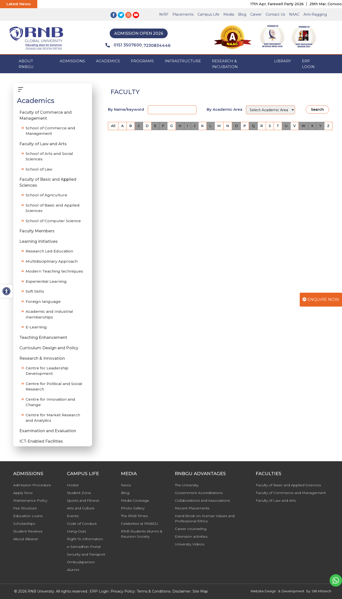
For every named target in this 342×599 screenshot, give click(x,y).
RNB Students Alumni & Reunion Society (141, 534)
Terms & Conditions (153, 591)
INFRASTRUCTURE (183, 61)
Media (228, 14)
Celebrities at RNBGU (139, 523)
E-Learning (36, 327)
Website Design (263, 591)
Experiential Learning (46, 281)
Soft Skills (35, 291)
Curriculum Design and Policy (48, 348)
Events (73, 516)
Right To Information (85, 539)
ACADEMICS (108, 61)
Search (317, 109)
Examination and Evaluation (47, 430)
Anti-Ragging (315, 14)
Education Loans (28, 516)
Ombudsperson (81, 562)
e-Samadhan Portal (83, 546)
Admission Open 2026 (138, 33)
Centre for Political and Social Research (54, 386)
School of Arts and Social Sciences (49, 156)
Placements (183, 14)
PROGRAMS (142, 61)
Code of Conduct (82, 523)
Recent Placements (192, 508)
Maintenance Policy (30, 500)
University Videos (189, 544)
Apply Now (23, 493)
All (113, 126)
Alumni (73, 569)
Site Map (200, 591)
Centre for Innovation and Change (50, 402)
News (126, 485)
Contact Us (275, 14)
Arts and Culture (81, 508)
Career (256, 14)
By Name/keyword (126, 109)
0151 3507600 (123, 45)
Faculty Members (36, 231)
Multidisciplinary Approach (52, 261)
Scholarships (24, 523)
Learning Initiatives (38, 241)
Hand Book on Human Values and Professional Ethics (205, 518)
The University (186, 485)
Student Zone (79, 493)
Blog (242, 14)
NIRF (163, 14)
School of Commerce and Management (50, 131)
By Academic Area (224, 109)
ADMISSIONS (72, 61)
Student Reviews (27, 531)
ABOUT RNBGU (26, 64)
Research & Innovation (42, 358)
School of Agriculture (46, 195)
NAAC (294, 14)
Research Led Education (49, 251)
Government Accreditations (199, 493)
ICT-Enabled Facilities (41, 441)
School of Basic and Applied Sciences (53, 208)
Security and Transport (86, 554)
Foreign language (43, 301)
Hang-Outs (76, 531)
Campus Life (208, 14)
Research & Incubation (225, 64)
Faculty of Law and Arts (43, 143)
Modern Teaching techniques (54, 271)
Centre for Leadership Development (47, 371)
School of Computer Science (53, 220)
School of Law (39, 169)
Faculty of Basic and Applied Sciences (47, 182)
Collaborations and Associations (202, 500)
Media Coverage (135, 500)
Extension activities (191, 536)
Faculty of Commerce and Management (45, 115)
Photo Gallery (133, 508)
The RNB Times (134, 516)
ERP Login (308, 64)
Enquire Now (320, 299)
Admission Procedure (32, 485)
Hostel (72, 485)
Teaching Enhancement (43, 337)
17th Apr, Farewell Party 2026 (281, 4)
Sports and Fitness (83, 500)
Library (282, 61)
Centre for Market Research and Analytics (53, 418)
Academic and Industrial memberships (49, 314)
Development (293, 591)
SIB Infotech (321, 591)
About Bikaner (25, 539)
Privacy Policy (123, 591)
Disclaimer (181, 591)
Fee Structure (25, 508)
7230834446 (157, 45)
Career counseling (190, 529)
